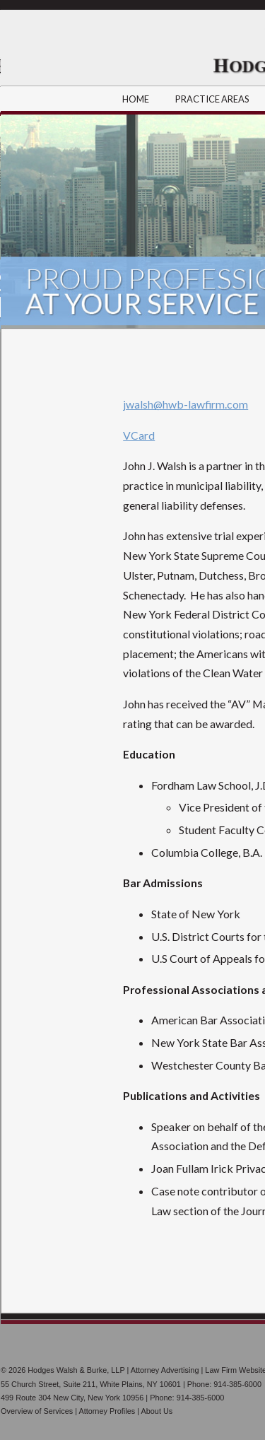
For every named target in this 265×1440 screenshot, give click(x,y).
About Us (156, 1411)
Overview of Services (37, 1411)
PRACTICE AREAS (213, 99)
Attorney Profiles (106, 1411)
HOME (135, 99)
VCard (139, 435)
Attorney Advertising (165, 1370)
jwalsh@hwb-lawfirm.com (185, 404)
